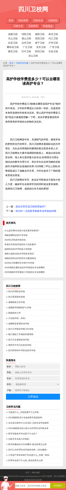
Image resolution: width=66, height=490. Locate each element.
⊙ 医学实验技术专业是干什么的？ (22, 433)
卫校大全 (18, 26)
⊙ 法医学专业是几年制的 (17, 439)
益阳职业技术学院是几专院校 (18, 249)
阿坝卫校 (40, 51)
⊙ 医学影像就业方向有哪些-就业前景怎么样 (26, 444)
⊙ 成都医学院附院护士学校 (18, 307)
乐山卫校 (13, 38)
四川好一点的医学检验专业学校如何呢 (36, 211)
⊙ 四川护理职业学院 (15, 291)
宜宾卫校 (41, 47)
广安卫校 (54, 47)
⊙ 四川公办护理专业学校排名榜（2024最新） (27, 449)
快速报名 (48, 26)
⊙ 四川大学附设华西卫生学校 (19, 329)
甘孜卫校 (53, 51)
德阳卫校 (40, 34)
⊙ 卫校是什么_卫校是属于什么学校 (22, 412)
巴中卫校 (26, 51)
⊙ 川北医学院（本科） (16, 318)
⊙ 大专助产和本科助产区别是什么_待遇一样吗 (27, 455)
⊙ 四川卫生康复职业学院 (17, 339)
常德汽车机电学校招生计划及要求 (20, 244)
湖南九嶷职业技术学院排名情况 (19, 253)
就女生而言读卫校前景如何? (31, 206)
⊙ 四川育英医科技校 (15, 297)
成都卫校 (13, 34)
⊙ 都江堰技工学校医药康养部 (19, 334)
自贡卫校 (13, 43)
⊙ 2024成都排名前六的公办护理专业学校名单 (27, 428)
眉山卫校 (26, 38)
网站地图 (36, 472)
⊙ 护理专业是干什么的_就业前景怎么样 (24, 460)
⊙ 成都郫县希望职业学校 (17, 323)
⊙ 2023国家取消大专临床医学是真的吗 (24, 417)
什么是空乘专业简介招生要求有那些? (21, 230)
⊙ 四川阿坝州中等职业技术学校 (20, 350)
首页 (11, 20)
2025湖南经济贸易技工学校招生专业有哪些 (24, 272)
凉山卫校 (33, 55)
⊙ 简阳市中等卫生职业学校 (18, 345)
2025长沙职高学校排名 (15, 240)
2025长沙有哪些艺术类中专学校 (19, 263)
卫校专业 (38, 20)
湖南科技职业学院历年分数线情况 (20, 258)
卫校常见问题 (22, 63)
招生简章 (23, 20)
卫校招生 (52, 20)
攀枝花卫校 (13, 47)
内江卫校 (53, 38)
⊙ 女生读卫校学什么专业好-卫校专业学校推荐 (27, 423)
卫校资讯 (33, 26)
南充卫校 (53, 34)
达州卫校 (26, 43)
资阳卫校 (40, 38)
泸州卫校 (53, 43)
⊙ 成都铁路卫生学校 (15, 302)
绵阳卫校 (26, 34)
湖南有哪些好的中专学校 (16, 235)
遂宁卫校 (40, 43)
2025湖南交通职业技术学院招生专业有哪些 (24, 267)
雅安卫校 (13, 51)
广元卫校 (27, 47)
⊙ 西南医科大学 (13, 313)
